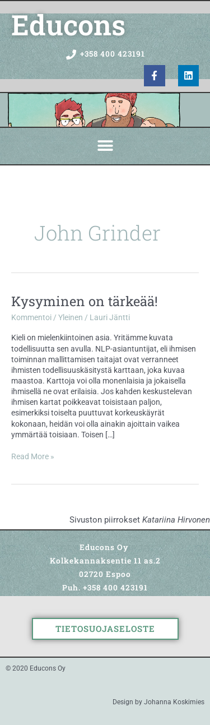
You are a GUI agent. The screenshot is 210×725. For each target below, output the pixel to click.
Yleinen (70, 317)
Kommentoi (31, 317)
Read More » (32, 456)
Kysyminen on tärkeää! (84, 301)
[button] (105, 146)
